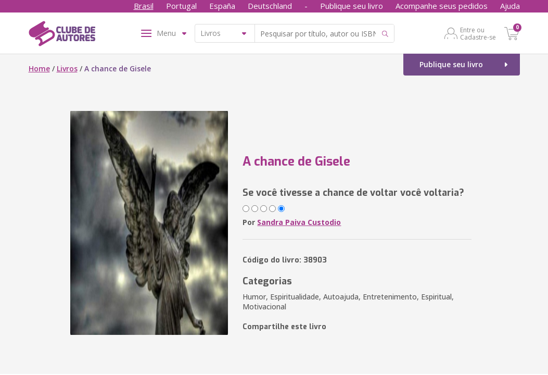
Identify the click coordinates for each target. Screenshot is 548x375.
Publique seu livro (351, 6)
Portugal (181, 6)
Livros (67, 68)
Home (39, 68)
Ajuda (510, 6)
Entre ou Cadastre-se (478, 33)
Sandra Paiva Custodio (299, 222)
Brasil (144, 6)
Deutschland (270, 6)
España (222, 6)
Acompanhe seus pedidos (442, 6)
